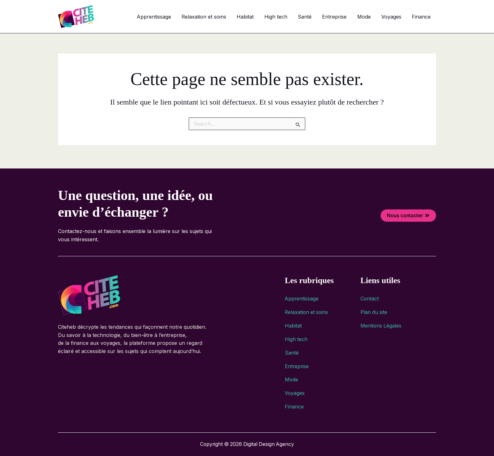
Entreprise (349, 17)
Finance (423, 17)
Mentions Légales (381, 323)
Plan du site (374, 309)
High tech (298, 17)
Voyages (398, 17)
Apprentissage (189, 17)
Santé (323, 17)
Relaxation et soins (235, 17)
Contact (369, 296)
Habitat (272, 17)
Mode (374, 17)
